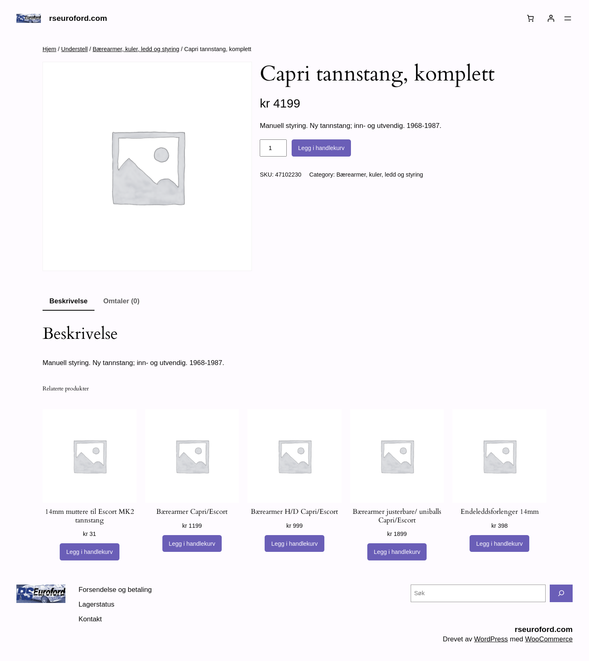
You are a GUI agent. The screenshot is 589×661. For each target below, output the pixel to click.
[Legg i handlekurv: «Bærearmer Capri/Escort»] (192, 543)
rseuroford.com (78, 18)
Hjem (49, 49)
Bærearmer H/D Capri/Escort (294, 512)
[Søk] (561, 593)
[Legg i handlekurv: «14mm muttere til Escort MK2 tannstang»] (89, 551)
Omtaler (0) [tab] (121, 301)
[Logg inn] (551, 18)
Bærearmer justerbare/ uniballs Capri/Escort (397, 516)
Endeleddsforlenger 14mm (500, 512)
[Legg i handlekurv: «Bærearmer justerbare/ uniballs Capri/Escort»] (397, 551)
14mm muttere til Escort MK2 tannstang (89, 516)
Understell (74, 49)
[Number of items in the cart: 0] (530, 18)
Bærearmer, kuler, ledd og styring (135, 49)
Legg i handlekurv (321, 148)
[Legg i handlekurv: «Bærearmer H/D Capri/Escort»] (294, 543)
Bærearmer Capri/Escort (191, 512)
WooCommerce (549, 639)
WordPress (491, 639)
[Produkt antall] (273, 148)
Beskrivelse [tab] (68, 301)
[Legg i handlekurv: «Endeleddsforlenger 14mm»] (499, 543)
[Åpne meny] (568, 18)
